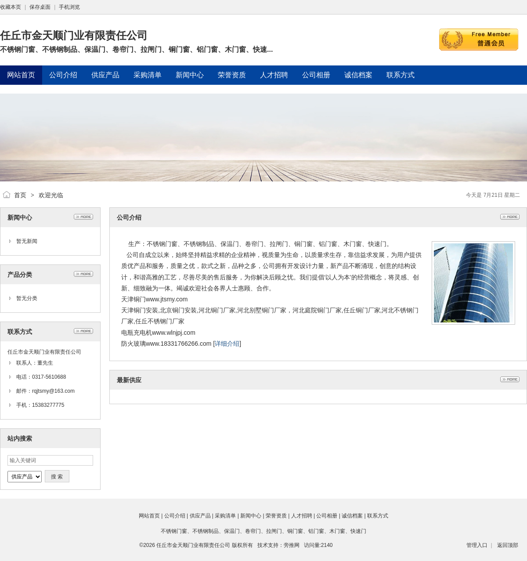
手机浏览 (69, 7)
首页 (20, 195)
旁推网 (292, 545)
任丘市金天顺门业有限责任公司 (193, 545)
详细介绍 (227, 343)
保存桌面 (40, 7)
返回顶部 (507, 545)
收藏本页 (10, 7)
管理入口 (476, 545)
